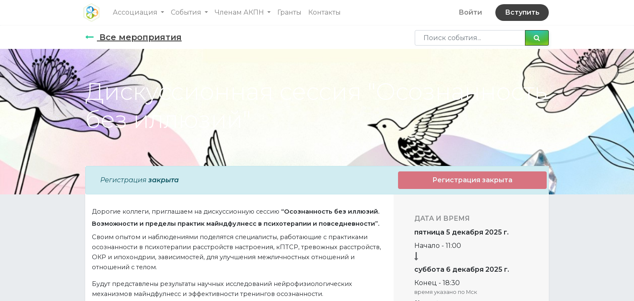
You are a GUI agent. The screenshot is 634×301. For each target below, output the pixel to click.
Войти (468, 12)
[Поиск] (537, 37)
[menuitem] (291, 12)
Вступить (520, 12)
